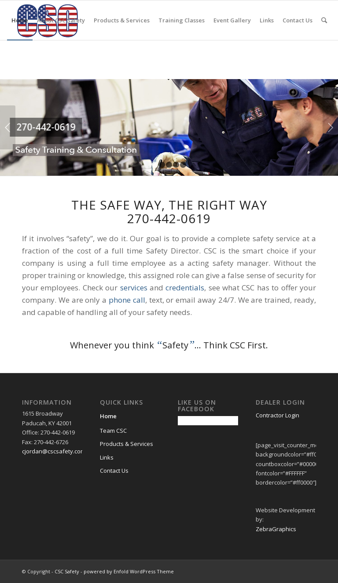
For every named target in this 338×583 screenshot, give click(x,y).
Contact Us (114, 470)
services (133, 287)
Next (330, 127)
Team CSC (113, 431)
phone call (127, 300)
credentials (184, 287)
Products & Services (126, 444)
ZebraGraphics (276, 529)
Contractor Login (277, 415)
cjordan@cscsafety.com (53, 451)
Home (108, 416)
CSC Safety (67, 571)
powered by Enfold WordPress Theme (129, 571)
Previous (7, 127)
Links (107, 457)
